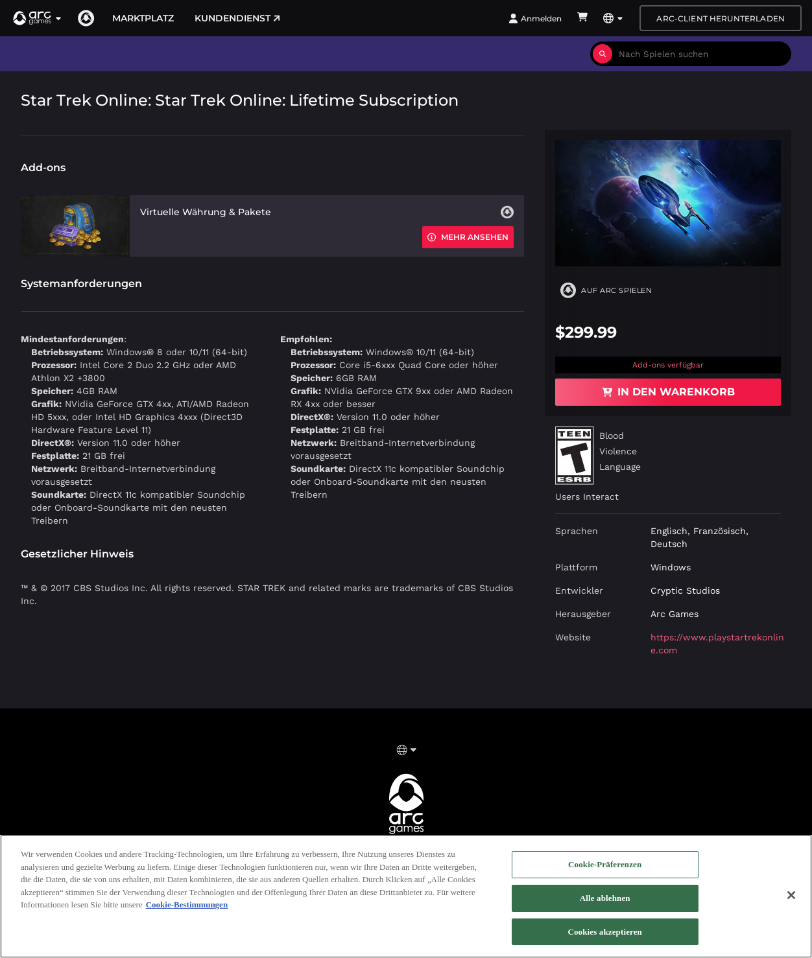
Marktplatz (143, 18)
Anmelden (535, 18)
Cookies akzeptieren (604, 936)
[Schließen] (791, 899)
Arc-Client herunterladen (720, 18)
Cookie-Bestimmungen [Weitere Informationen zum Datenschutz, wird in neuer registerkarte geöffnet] (187, 909)
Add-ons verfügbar (668, 364)
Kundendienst (237, 18)
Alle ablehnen (605, 902)
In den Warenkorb (668, 392)
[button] (37, 18)
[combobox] (701, 54)
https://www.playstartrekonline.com (717, 643)
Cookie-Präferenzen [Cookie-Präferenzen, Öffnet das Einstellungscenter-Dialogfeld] (604, 869)
